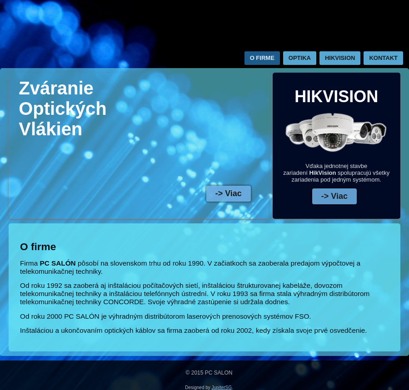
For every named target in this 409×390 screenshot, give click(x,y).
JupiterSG (222, 387)
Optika (300, 57)
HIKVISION (340, 57)
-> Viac (228, 193)
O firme (262, 57)
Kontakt (383, 57)
